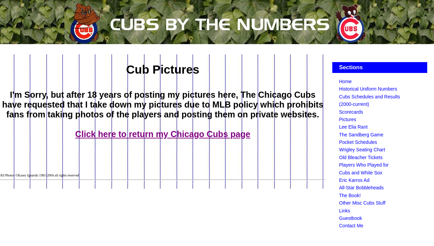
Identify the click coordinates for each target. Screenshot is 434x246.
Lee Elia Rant (353, 127)
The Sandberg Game (361, 134)
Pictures (347, 119)
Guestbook (350, 218)
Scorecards (351, 112)
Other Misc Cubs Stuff (362, 203)
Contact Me (351, 225)
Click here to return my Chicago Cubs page (162, 134)
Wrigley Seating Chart (362, 149)
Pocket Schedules (358, 142)
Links (344, 210)
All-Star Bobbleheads (361, 187)
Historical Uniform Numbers (368, 89)
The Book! (350, 195)
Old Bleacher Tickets (360, 157)
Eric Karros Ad (354, 180)
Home (345, 81)
